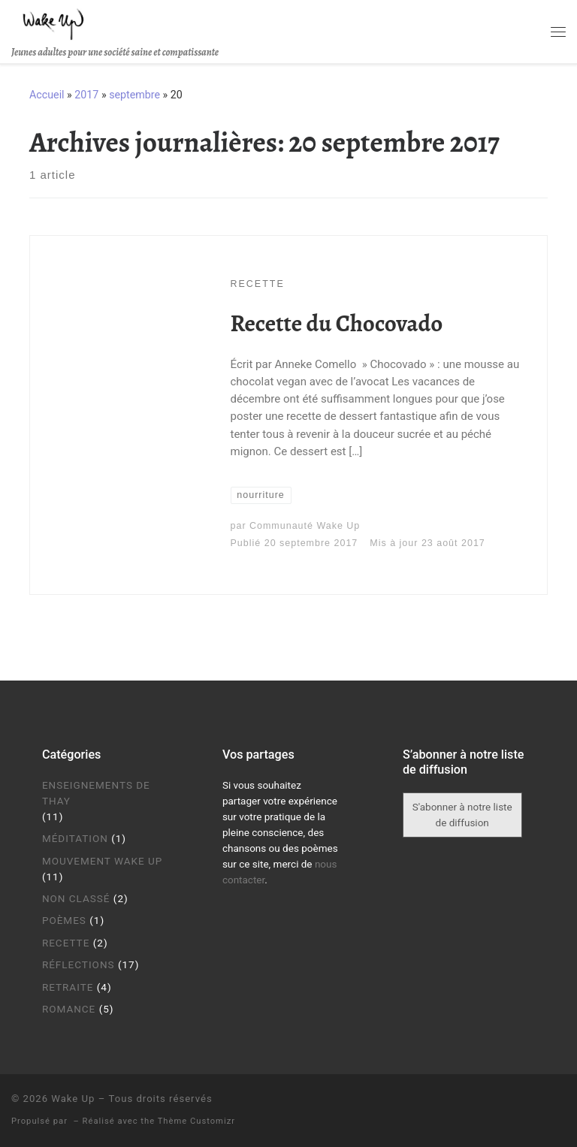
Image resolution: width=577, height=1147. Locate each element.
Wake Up (73, 1098)
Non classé (76, 898)
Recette (65, 943)
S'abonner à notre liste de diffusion (462, 815)
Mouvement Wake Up (102, 861)
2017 (86, 95)
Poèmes (64, 920)
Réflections (78, 964)
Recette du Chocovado (337, 323)
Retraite (68, 987)
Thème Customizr (196, 1121)
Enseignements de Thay (96, 793)
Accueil (47, 95)
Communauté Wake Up (304, 526)
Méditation (75, 838)
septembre (134, 95)
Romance (68, 1009)
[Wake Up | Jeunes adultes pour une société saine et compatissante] (53, 22)
